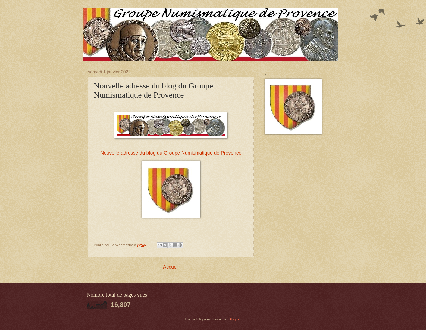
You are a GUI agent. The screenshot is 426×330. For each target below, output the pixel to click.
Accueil (171, 267)
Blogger (235, 319)
